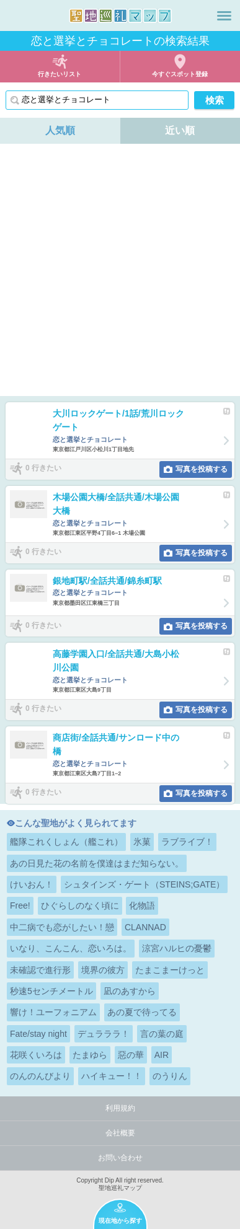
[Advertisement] (120, 270)
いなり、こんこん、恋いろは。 (70, 948)
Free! (20, 905)
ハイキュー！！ (111, 1076)
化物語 (142, 905)
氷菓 (142, 842)
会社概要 (120, 1133)
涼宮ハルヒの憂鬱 (176, 948)
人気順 (60, 130)
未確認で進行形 (40, 970)
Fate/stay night (38, 1034)
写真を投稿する (202, 469)
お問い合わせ (120, 1157)
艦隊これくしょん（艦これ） (66, 842)
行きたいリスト (59, 74)
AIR (161, 1055)
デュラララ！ (104, 1034)
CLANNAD (145, 927)
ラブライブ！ (187, 842)
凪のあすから (130, 991)
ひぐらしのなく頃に (80, 905)
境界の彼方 (103, 970)
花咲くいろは (36, 1055)
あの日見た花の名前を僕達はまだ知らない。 (97, 863)
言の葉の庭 (162, 1034)
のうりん (170, 1076)
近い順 (180, 130)
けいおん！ (31, 884)
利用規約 (120, 1108)
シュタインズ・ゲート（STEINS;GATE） (144, 884)
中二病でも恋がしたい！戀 (62, 927)
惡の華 (131, 1055)
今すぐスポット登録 (180, 74)
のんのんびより (40, 1076)
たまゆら (90, 1055)
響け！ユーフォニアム (53, 1012)
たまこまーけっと (170, 970)
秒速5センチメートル (51, 991)
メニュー (224, 15)
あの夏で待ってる (142, 1012)
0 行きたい (43, 468)
